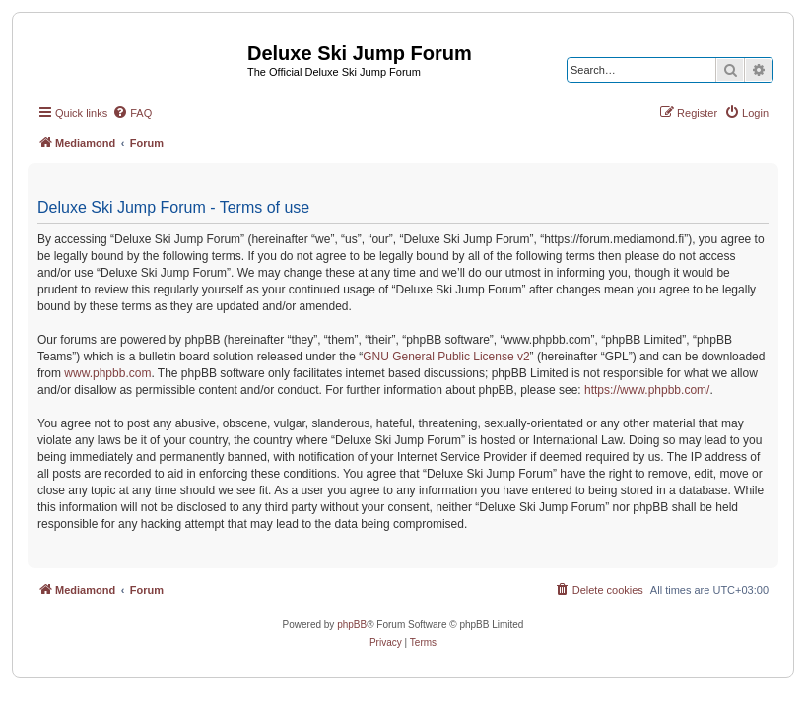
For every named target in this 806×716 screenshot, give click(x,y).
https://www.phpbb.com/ (646, 390)
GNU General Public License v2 (446, 356)
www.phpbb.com (107, 373)
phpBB (352, 624)
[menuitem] (132, 113)
